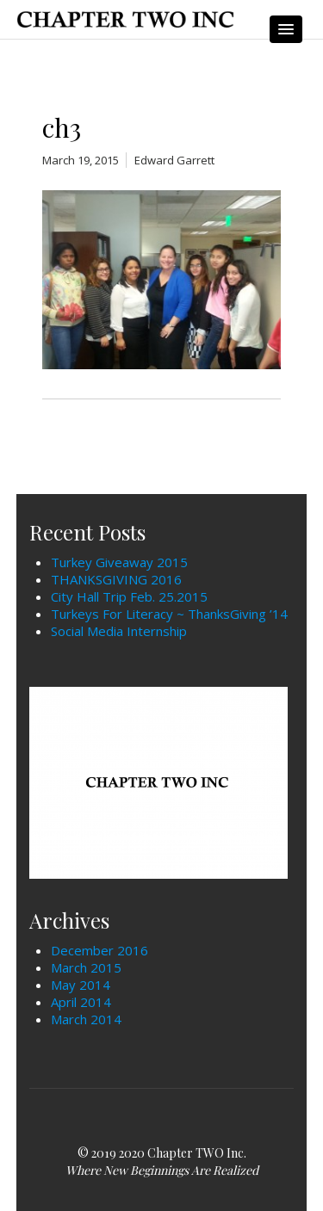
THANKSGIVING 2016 (116, 579)
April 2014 (81, 1001)
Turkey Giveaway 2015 (119, 562)
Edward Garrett (174, 160)
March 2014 (86, 1019)
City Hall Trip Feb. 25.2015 (129, 596)
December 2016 (99, 950)
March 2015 (86, 967)
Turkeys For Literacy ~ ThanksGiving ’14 (169, 613)
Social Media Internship (119, 630)
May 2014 (80, 984)
